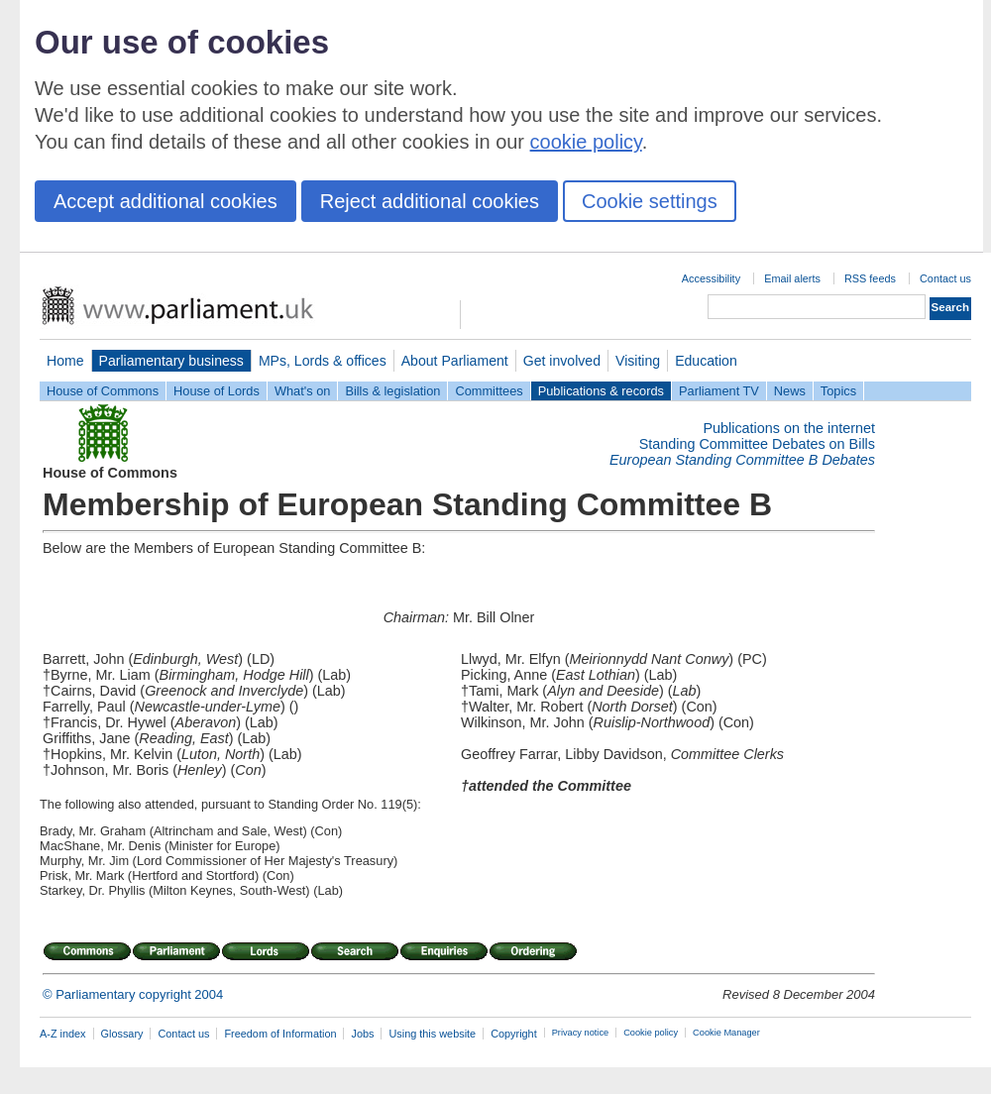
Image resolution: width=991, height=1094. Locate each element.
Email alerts (792, 278)
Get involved (562, 361)
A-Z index (63, 1033)
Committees (488, 390)
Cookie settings (649, 201)
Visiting (637, 361)
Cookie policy (650, 1033)
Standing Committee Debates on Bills (757, 444)
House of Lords (216, 390)
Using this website (432, 1033)
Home (65, 361)
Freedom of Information (280, 1033)
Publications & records (601, 390)
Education (706, 361)
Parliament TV (719, 390)
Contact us (945, 278)
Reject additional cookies (429, 201)
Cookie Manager (726, 1033)
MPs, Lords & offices (322, 361)
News (790, 390)
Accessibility (711, 278)
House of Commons (103, 390)
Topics (838, 390)
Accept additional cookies (165, 201)
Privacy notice (580, 1033)
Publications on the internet (789, 428)
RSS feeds (870, 278)
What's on (303, 390)
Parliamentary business (171, 361)
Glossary (122, 1033)
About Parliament (454, 361)
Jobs (362, 1033)
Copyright (514, 1033)
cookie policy (586, 142)
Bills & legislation (392, 390)
